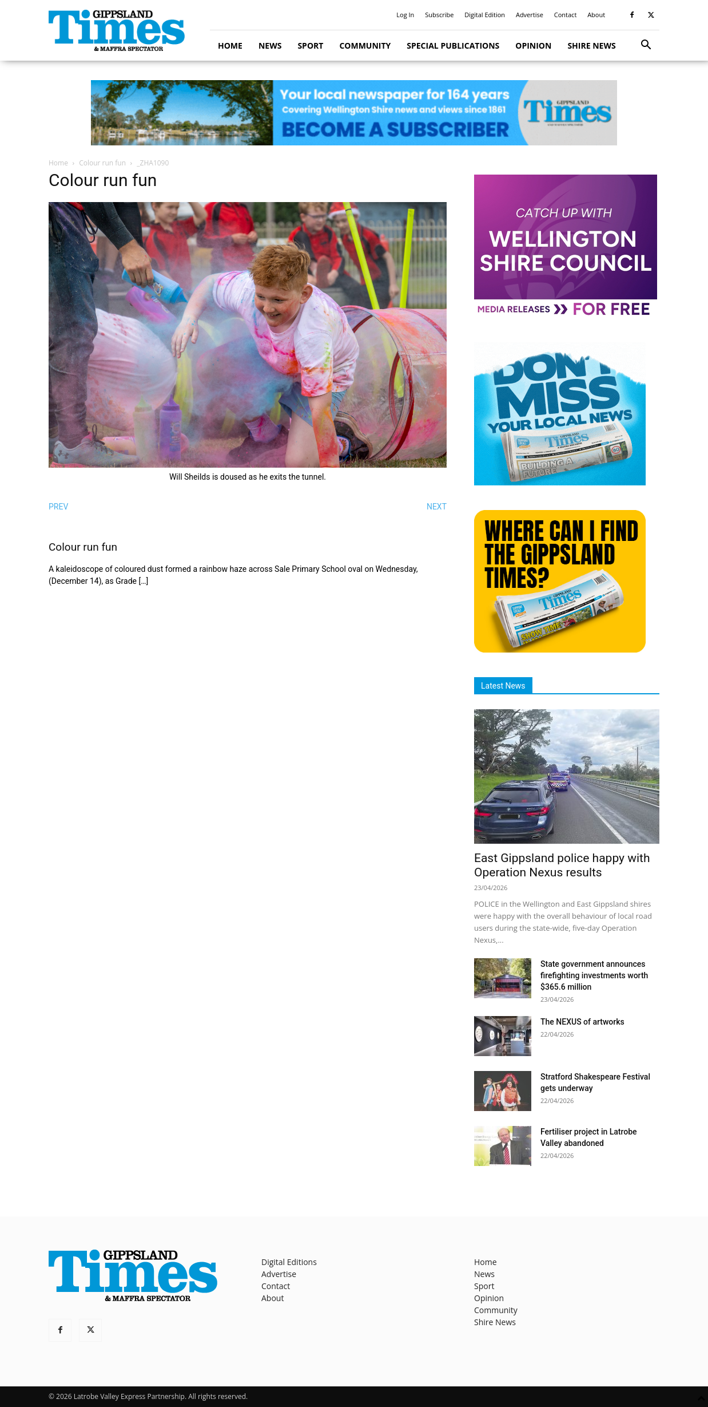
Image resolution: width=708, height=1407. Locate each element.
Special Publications (453, 45)
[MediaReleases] (565, 314)
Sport (310, 45)
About (596, 14)
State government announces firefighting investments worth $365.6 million (594, 975)
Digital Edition (484, 14)
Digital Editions (289, 1261)
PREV (58, 506)
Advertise (529, 14)
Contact (565, 14)
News (269, 45)
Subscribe (439, 14)
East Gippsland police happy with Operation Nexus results (562, 865)
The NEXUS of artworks (582, 1021)
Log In (405, 14)
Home (230, 45)
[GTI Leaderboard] (354, 112)
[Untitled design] (560, 482)
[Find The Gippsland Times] (560, 649)
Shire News (591, 45)
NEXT (437, 506)
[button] (645, 46)
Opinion (533, 45)
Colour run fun (102, 163)
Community (365, 45)
